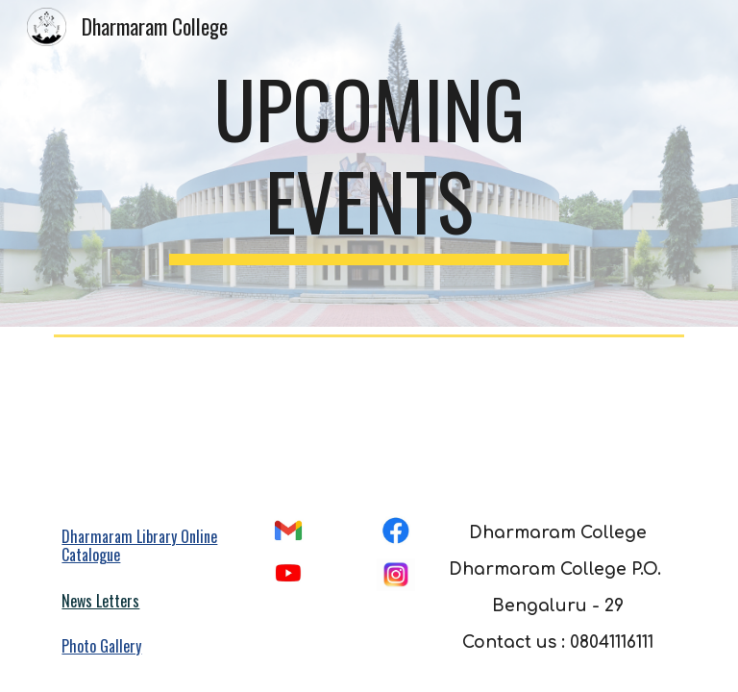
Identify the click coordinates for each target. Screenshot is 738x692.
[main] (368, 163)
